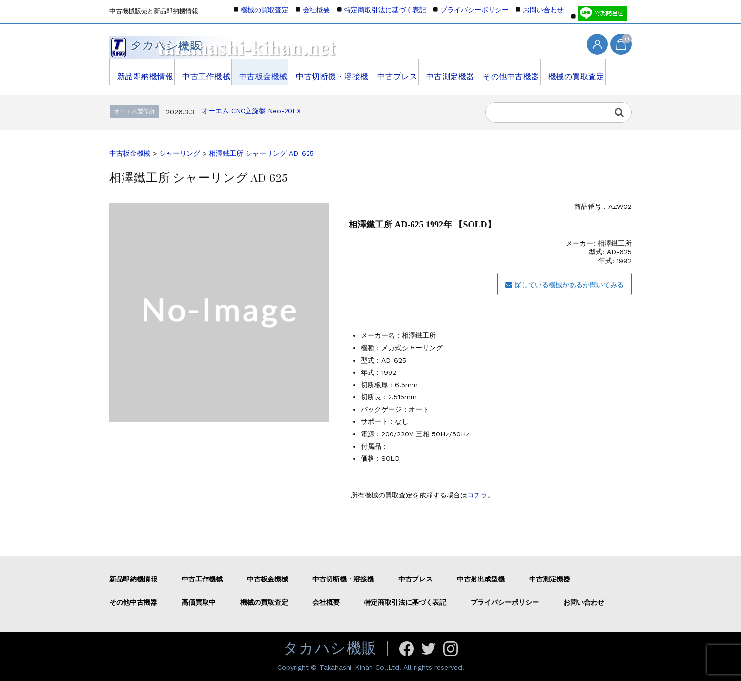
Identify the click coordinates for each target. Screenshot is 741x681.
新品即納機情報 (142, 72)
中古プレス (394, 72)
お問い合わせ (543, 10)
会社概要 (316, 10)
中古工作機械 (203, 72)
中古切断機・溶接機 (329, 72)
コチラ (477, 495)
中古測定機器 (448, 72)
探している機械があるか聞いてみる (564, 285)
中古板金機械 (261, 72)
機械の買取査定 (573, 72)
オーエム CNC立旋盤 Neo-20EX (251, 111)
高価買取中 (199, 602)
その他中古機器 (509, 72)
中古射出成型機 (481, 579)
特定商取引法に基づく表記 (385, 10)
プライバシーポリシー (474, 10)
